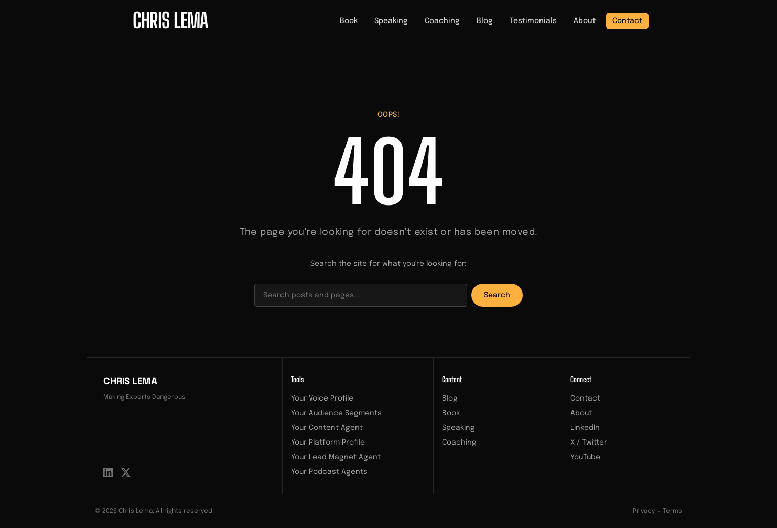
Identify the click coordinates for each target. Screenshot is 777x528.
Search (497, 295)
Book (349, 21)
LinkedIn (585, 428)
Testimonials (533, 21)
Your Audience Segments (336, 413)
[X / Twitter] (126, 472)
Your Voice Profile (322, 398)
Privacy (644, 511)
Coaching (442, 21)
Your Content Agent (327, 428)
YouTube (585, 457)
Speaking (391, 21)
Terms (672, 511)
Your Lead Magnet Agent (336, 457)
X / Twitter (588, 442)
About (585, 21)
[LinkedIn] (108, 472)
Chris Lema (130, 381)
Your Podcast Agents (329, 472)
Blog (485, 21)
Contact (627, 21)
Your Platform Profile (328, 442)
